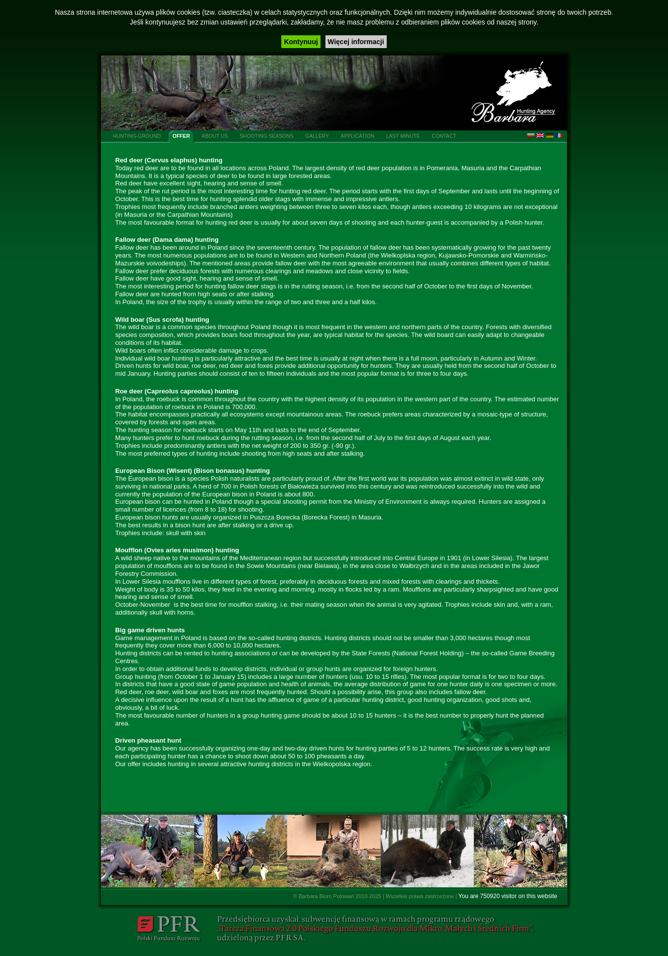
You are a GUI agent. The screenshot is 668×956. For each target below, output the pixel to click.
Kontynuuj (301, 42)
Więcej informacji (356, 42)
